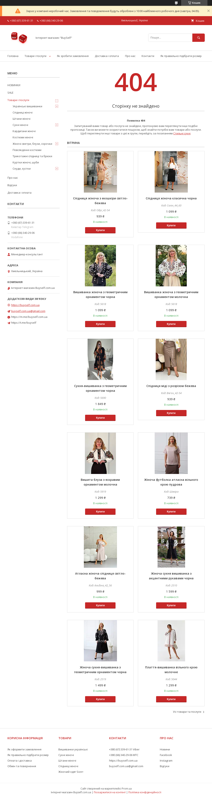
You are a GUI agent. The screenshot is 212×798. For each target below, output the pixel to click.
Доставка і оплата (107, 56)
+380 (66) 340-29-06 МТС (123, 755)
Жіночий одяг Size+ (70, 772)
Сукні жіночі (20, 125)
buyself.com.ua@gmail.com (28, 311)
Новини (165, 749)
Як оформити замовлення (24, 749)
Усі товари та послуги (187, 712)
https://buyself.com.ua (25, 305)
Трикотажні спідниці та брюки (32, 156)
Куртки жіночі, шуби (26, 162)
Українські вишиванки (27, 106)
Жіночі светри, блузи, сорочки (32, 144)
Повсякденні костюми (27, 150)
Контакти (148, 56)
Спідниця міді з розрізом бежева (171, 386)
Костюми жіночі (23, 137)
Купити (100, 230)
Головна (12, 56)
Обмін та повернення (21, 766)
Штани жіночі (21, 119)
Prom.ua (127, 788)
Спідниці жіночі (23, 112)
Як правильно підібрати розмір (181, 56)
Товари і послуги (35, 56)
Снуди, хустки (22, 168)
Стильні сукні (181, 133)
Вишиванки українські (73, 749)
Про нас (130, 56)
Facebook (166, 755)
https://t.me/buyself (23, 322)
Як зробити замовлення (73, 56)
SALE (10, 92)
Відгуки (12, 185)
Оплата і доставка (19, 760)
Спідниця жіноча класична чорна (171, 198)
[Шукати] (198, 38)
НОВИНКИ (13, 85)
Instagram (166, 760)
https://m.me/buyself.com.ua (29, 316)
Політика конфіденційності (144, 792)
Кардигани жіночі (24, 131)
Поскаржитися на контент (110, 792)
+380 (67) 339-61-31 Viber (124, 749)
